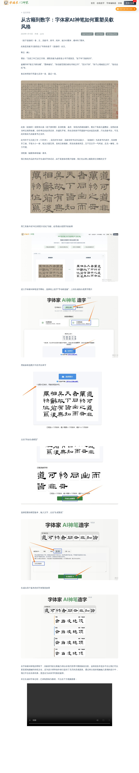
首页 (93, 3)
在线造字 (100, 3)
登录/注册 (131, 2)
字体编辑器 (111, 3)
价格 (120, 3)
